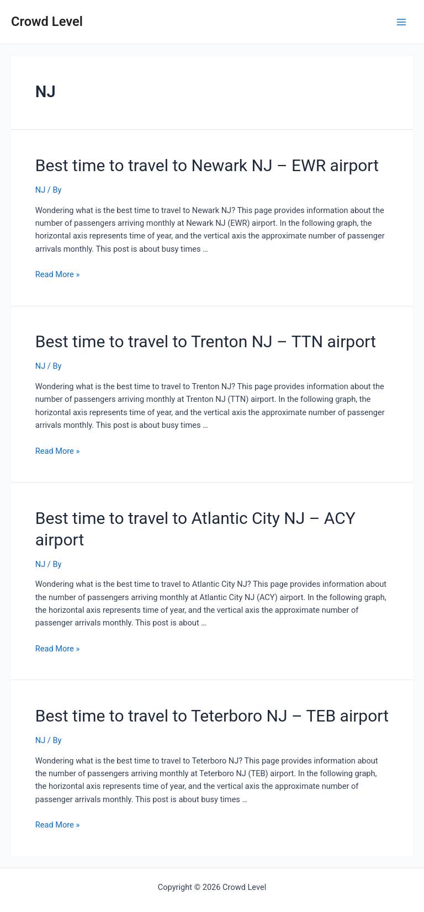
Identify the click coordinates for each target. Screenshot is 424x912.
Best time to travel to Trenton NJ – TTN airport (205, 341)
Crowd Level (47, 21)
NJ (40, 190)
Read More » (57, 274)
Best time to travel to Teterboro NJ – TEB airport (212, 715)
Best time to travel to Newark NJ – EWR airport (207, 165)
